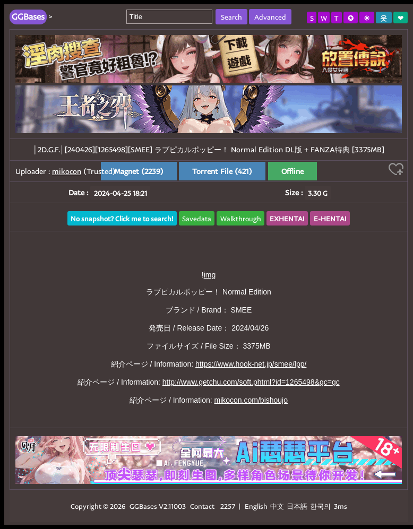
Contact (202, 505)
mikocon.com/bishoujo (251, 400)
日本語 (297, 505)
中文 (277, 505)
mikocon (66, 171)
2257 (227, 505)
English (256, 505)
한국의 (321, 505)
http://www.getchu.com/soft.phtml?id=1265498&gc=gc (251, 382)
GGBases (143, 505)
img (210, 275)
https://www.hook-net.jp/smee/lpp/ (250, 364)
